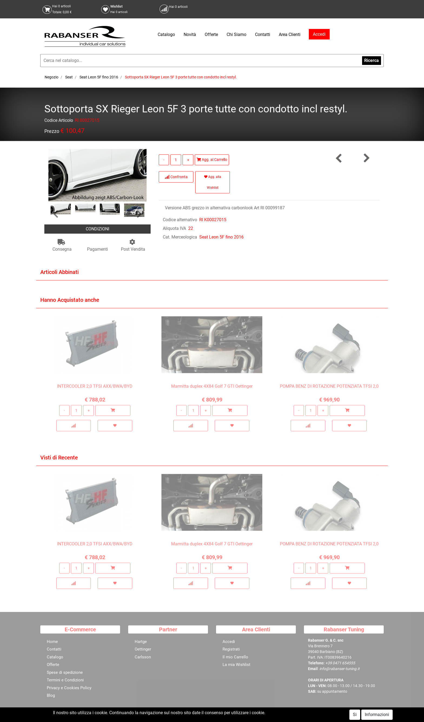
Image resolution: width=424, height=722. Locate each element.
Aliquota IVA (174, 228)
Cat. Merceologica (180, 237)
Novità (190, 34)
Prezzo (51, 132)
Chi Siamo (236, 34)
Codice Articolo (58, 121)
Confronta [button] (176, 177)
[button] (55, 214)
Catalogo (166, 34)
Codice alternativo (180, 219)
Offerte (211, 34)
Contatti (262, 34)
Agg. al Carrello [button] (212, 159)
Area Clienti (289, 34)
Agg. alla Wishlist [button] (212, 182)
